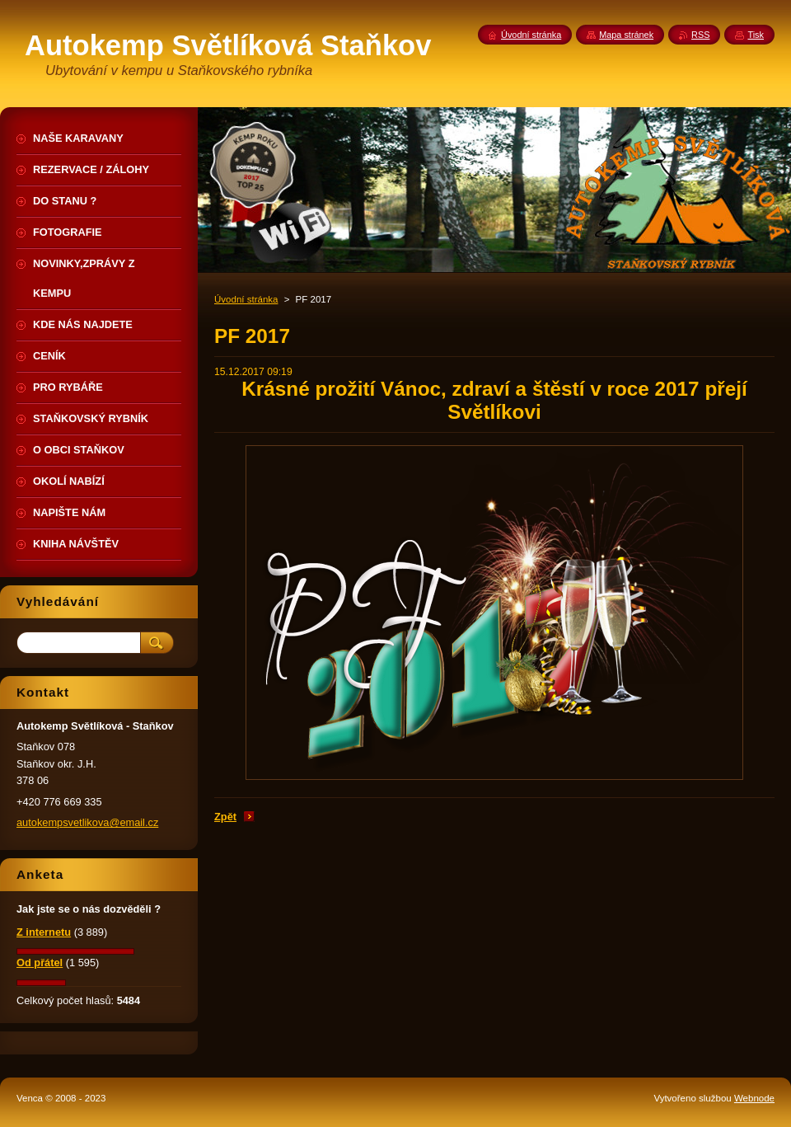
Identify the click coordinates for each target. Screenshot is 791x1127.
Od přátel (39, 962)
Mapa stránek (626, 35)
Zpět (225, 816)
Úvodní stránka (246, 299)
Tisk (755, 35)
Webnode (754, 1098)
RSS (700, 35)
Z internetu (43, 932)
